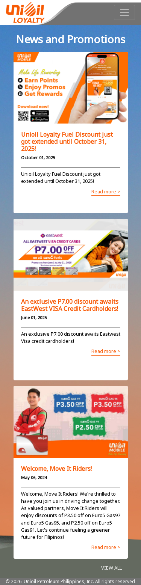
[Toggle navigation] (124, 12)
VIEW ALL (111, 567)
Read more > (105, 191)
